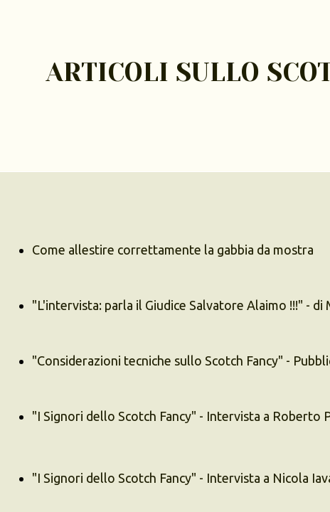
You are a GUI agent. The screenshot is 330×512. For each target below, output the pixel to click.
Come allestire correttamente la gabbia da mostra (173, 249)
